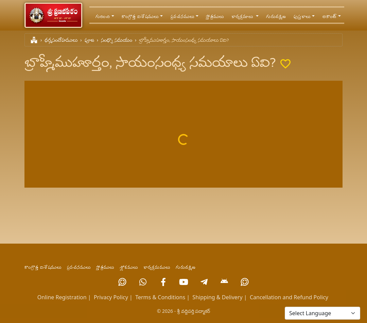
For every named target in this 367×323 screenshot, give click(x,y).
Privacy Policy (111, 297)
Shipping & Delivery (217, 297)
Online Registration (62, 297)
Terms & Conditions (160, 297)
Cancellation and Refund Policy (289, 297)
